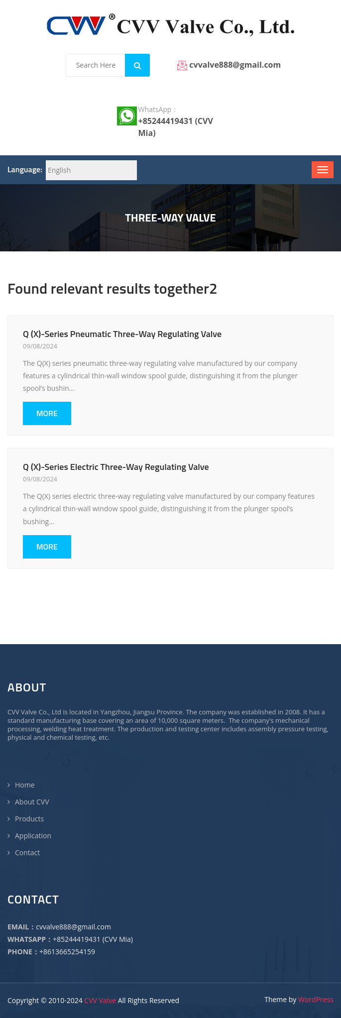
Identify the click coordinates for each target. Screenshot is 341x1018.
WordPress (316, 999)
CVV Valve (100, 1000)
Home (25, 785)
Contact (27, 852)
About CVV (32, 801)
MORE (47, 413)
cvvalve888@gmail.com (73, 926)
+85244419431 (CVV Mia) (93, 939)
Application (33, 835)
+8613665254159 (67, 951)
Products (29, 818)
